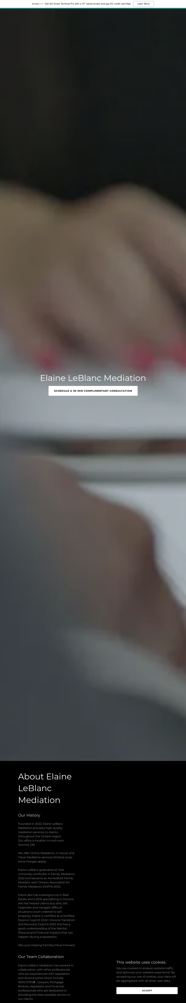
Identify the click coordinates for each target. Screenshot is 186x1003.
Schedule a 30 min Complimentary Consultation (93, 390)
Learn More (143, 4)
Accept (147, 990)
